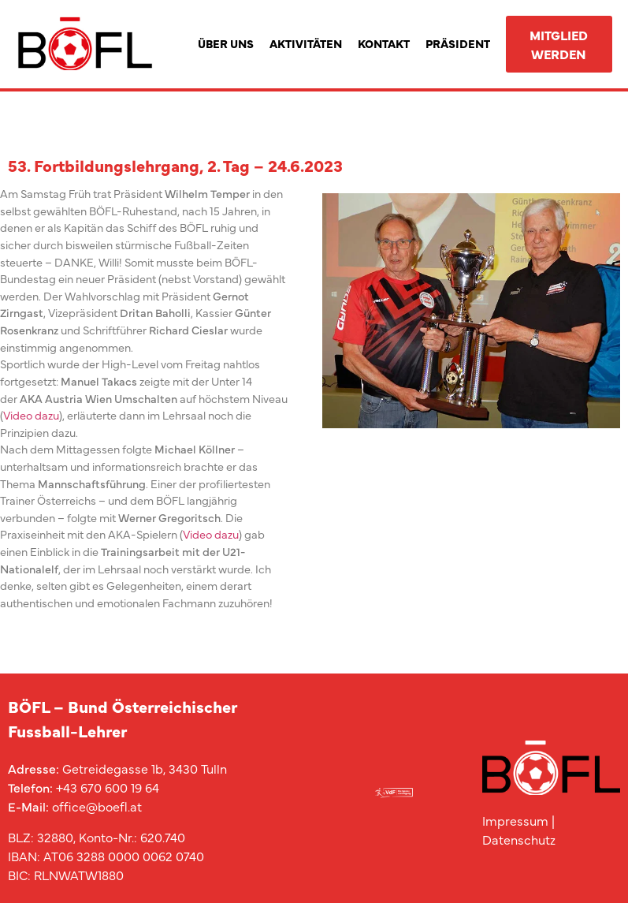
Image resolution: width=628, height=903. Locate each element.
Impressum (515, 820)
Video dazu (31, 415)
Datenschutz (519, 839)
